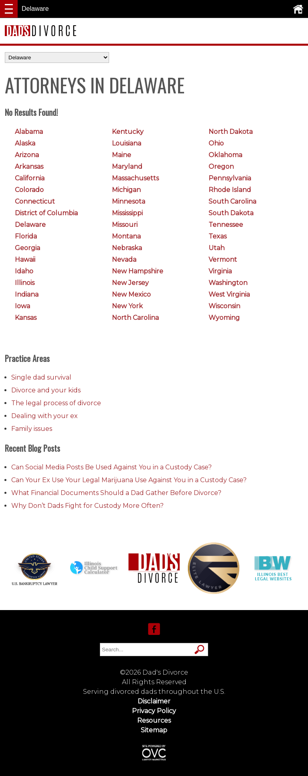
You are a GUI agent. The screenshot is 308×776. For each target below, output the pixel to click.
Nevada (124, 259)
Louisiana (126, 143)
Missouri (125, 224)
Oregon (221, 166)
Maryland (127, 166)
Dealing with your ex (44, 416)
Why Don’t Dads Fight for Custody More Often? (87, 505)
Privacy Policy (154, 711)
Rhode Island (230, 190)
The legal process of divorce (56, 403)
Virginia (220, 271)
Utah (217, 248)
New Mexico (131, 294)
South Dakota (231, 213)
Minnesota (128, 201)
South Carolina (232, 201)
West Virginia (229, 294)
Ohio (216, 143)
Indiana (26, 294)
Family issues (31, 428)
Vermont (223, 259)
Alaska (25, 143)
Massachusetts (135, 178)
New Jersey (130, 283)
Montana (126, 236)
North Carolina (135, 317)
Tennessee (226, 224)
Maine (121, 155)
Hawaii (25, 259)
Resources (154, 720)
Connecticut (35, 201)
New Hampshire (137, 271)
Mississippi (127, 213)
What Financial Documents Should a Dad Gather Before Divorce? (116, 493)
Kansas (25, 317)
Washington (228, 283)
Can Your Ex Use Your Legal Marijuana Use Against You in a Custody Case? (129, 480)
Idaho (24, 271)
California (30, 178)
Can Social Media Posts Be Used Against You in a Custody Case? (111, 467)
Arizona (27, 155)
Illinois (24, 283)
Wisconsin (224, 306)
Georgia (27, 248)
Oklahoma (225, 155)
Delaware (30, 224)
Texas (218, 236)
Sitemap (154, 730)
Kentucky (128, 131)
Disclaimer (154, 701)
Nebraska (127, 248)
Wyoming (224, 317)
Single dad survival (41, 377)
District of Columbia (46, 213)
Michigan (126, 190)
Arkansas (29, 166)
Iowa (22, 306)
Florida (26, 236)
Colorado (29, 190)
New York (127, 306)
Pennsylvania (230, 178)
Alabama (29, 131)
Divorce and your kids (46, 390)
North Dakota (231, 131)
